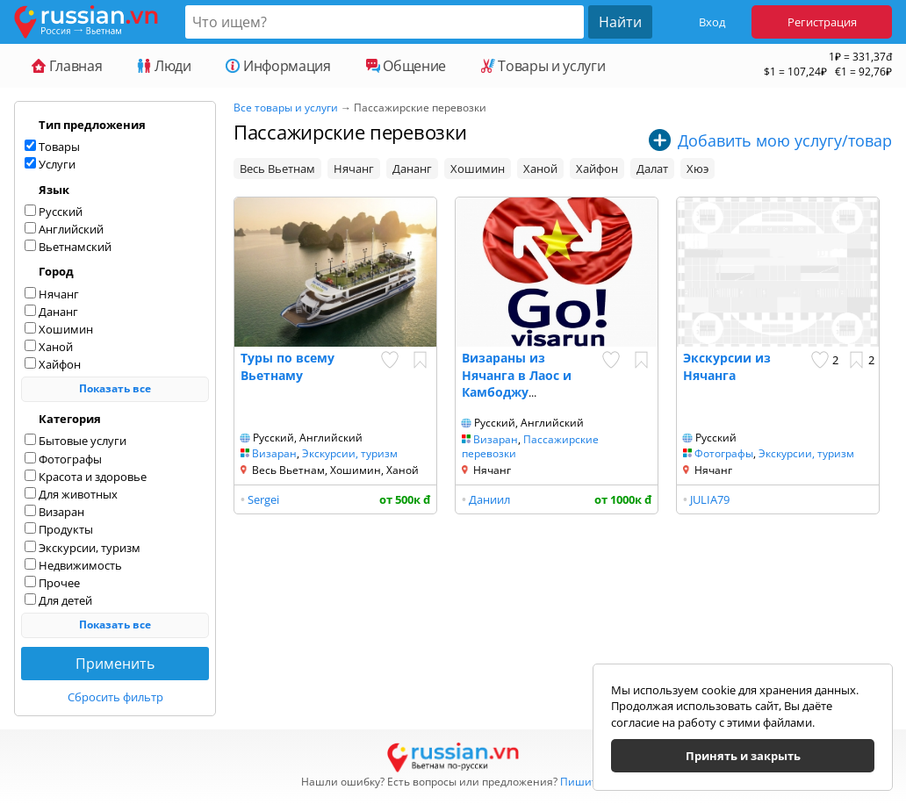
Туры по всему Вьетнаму (287, 366)
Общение (406, 65)
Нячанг (354, 168)
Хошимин (477, 168)
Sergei (263, 499)
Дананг (412, 168)
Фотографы (723, 453)
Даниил (489, 499)
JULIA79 (710, 499)
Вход (712, 22)
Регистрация (822, 22)
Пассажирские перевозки (530, 447)
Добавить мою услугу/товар (785, 140)
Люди (164, 65)
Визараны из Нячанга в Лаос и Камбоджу (517, 374)
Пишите (581, 781)
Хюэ (697, 168)
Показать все (115, 388)
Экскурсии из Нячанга (727, 366)
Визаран (274, 453)
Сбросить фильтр (115, 697)
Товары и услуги (543, 65)
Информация (278, 65)
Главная (67, 65)
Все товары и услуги (286, 107)
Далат (652, 168)
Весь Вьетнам (277, 168)
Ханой (540, 168)
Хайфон (597, 168)
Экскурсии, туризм (350, 453)
